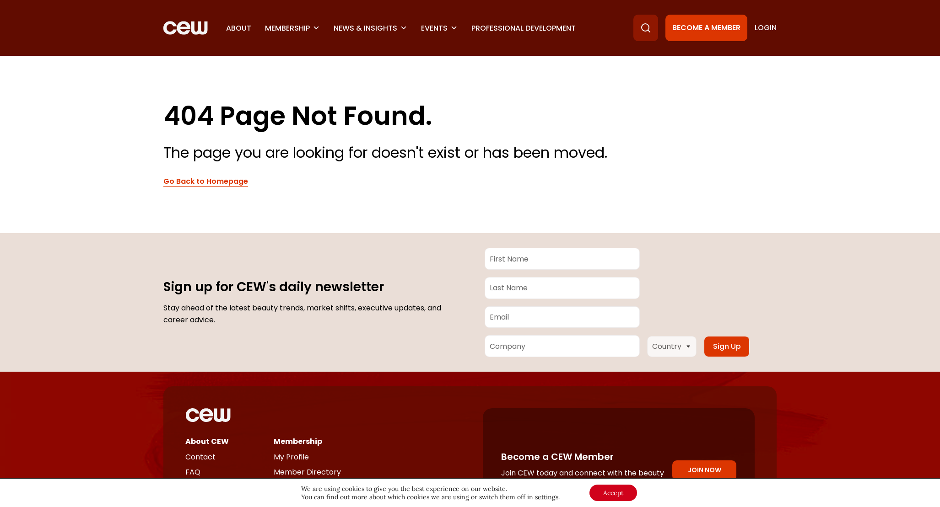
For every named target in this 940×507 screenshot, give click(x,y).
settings (546, 497)
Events (439, 28)
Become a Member (706, 27)
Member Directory (307, 472)
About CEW (207, 441)
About (238, 28)
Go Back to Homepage (205, 181)
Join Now (704, 470)
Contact (200, 457)
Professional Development (523, 28)
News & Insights (370, 28)
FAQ (192, 472)
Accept (613, 493)
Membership (292, 28)
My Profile (291, 457)
